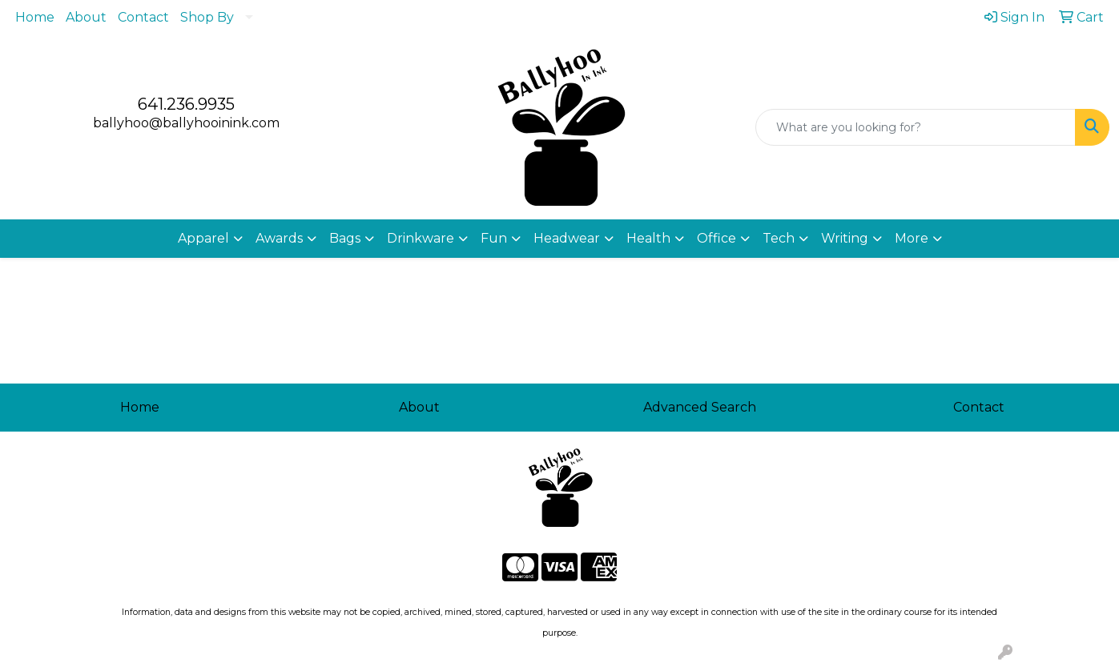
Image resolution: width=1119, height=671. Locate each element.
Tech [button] (779, 238)
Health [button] (648, 238)
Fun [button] (494, 238)
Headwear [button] (566, 238)
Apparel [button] (203, 238)
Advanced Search (699, 407)
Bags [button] (344, 238)
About (86, 17)
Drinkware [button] (420, 238)
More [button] (911, 238)
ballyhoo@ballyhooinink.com (186, 123)
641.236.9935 (186, 104)
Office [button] (716, 238)
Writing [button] (844, 238)
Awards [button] (279, 238)
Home (34, 17)
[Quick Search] (915, 127)
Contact (143, 17)
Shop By (207, 17)
